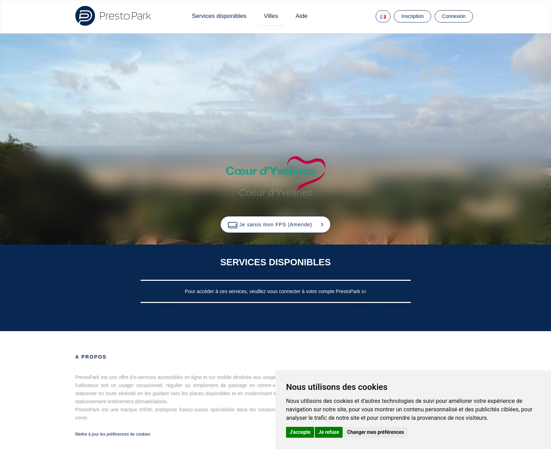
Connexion (454, 16)
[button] (275, 224)
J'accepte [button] (300, 432)
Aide (301, 16)
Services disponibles (219, 16)
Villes (271, 16)
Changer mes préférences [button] (375, 432)
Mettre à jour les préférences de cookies (112, 434)
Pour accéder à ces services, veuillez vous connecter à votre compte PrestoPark (273, 291)
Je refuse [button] (328, 432)
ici (364, 291)
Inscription (412, 16)
